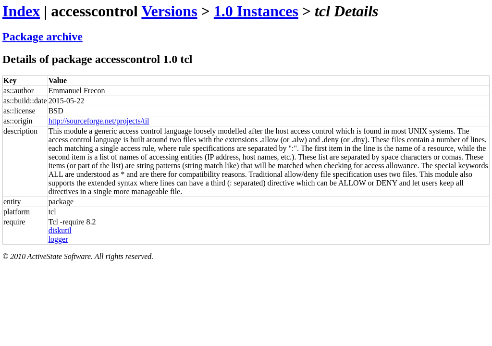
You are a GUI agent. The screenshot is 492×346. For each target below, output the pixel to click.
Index (21, 11)
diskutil (60, 230)
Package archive (42, 36)
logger (58, 239)
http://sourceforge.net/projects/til (99, 121)
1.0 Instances (256, 11)
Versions (169, 11)
